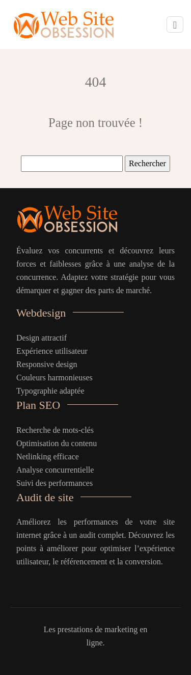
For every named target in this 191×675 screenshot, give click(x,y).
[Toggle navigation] (175, 24)
